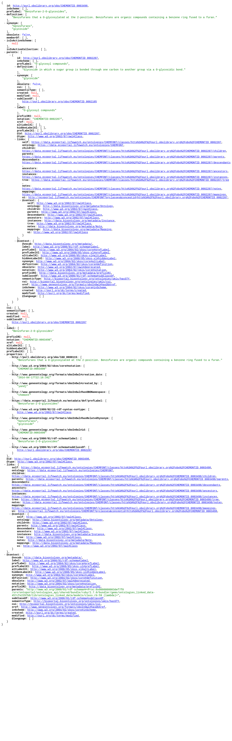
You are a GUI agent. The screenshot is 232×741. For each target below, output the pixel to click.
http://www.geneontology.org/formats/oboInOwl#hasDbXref (73, 334)
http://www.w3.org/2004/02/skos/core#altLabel (70, 306)
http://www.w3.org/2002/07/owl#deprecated (69, 313)
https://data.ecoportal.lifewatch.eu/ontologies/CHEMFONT (80, 172)
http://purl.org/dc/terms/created (61, 341)
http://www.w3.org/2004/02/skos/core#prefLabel (74, 293)
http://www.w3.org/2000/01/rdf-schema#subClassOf (77, 324)
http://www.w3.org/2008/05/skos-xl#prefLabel (75, 296)
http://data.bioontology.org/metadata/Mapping (77, 268)
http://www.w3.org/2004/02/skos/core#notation (72, 317)
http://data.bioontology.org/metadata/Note (70, 265)
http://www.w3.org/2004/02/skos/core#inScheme (72, 337)
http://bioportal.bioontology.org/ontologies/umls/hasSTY (86, 327)
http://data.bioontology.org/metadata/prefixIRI (75, 320)
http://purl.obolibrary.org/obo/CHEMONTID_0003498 (50, 6)
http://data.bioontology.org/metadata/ (63, 286)
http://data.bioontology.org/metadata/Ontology (78, 241)
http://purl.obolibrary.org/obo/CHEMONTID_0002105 (59, 120)
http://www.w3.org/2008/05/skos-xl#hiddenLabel (80, 303)
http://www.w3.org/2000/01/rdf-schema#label (65, 289)
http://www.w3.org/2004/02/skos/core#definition (76, 310)
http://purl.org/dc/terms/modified (63, 344)
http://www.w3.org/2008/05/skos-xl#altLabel (73, 300)
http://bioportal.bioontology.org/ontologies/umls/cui (70, 331)
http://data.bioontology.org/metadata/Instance (79, 258)
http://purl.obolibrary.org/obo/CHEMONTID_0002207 (60, 68)
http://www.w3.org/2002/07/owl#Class (55, 162)
